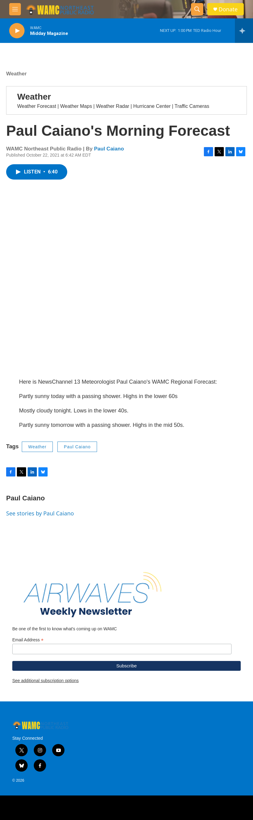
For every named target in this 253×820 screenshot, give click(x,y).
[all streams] (244, 30)
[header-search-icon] (197, 9)
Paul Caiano (109, 149)
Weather (16, 74)
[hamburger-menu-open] (15, 9)
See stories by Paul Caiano (40, 513)
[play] (17, 30)
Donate (228, 9)
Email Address (28, 640)
